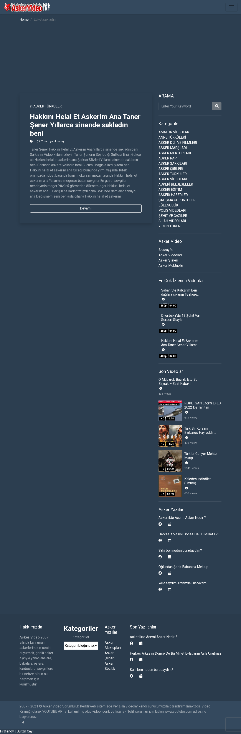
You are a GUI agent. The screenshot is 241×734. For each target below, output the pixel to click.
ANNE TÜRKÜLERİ (172, 137)
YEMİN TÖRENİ (169, 226)
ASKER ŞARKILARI (172, 163)
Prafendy (7, 731)
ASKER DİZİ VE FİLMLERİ (177, 143)
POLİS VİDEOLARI (172, 210)
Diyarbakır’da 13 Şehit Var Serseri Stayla (180, 317)
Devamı (85, 208)
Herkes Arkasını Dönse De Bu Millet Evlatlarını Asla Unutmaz (175, 653)
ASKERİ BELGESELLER (175, 184)
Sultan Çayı (25, 731)
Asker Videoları (170, 255)
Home (24, 19)
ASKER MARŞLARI (172, 148)
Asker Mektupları (171, 265)
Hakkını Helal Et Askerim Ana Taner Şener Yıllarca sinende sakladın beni (85, 124)
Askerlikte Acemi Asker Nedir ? (182, 518)
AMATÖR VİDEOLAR (173, 132)
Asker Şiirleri (168, 260)
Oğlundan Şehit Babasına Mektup (183, 567)
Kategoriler (81, 637)
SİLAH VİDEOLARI (172, 221)
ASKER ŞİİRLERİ (170, 169)
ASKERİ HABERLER (173, 195)
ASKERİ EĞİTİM (170, 190)
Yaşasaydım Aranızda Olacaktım (182, 583)
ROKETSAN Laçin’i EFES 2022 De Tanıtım (202, 405)
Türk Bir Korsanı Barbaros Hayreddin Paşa (199, 432)
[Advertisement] (120, 60)
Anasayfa (165, 250)
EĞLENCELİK (168, 205)
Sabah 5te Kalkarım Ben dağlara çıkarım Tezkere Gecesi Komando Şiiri (179, 294)
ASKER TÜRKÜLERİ (48, 106)
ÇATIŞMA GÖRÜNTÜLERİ (177, 200)
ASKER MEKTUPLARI (174, 153)
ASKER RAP (167, 158)
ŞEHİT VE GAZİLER (172, 216)
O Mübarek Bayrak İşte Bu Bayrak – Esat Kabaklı (177, 381)
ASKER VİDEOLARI (172, 179)
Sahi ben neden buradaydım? (180, 550)
